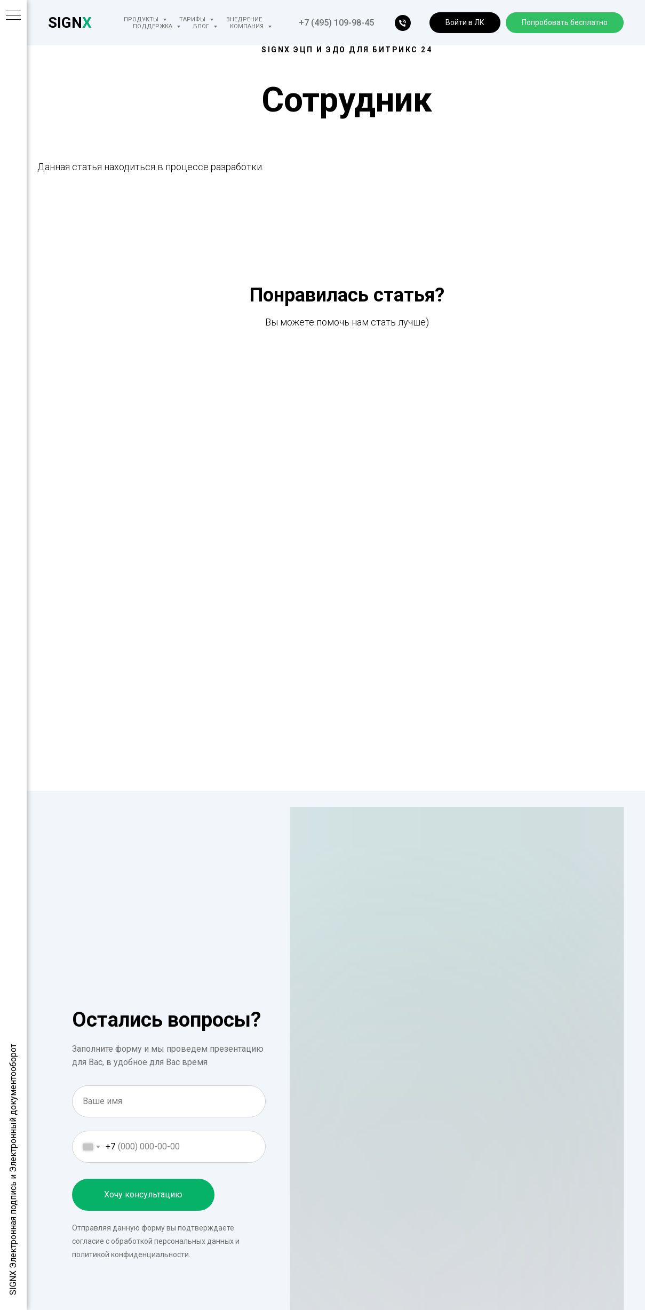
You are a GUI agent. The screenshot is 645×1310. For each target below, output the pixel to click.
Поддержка (153, 26)
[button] (464, 23)
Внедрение (244, 19)
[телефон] (403, 23)
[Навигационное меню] (13, 16)
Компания (247, 26)
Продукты (142, 19)
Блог (202, 26)
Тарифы (193, 19)
